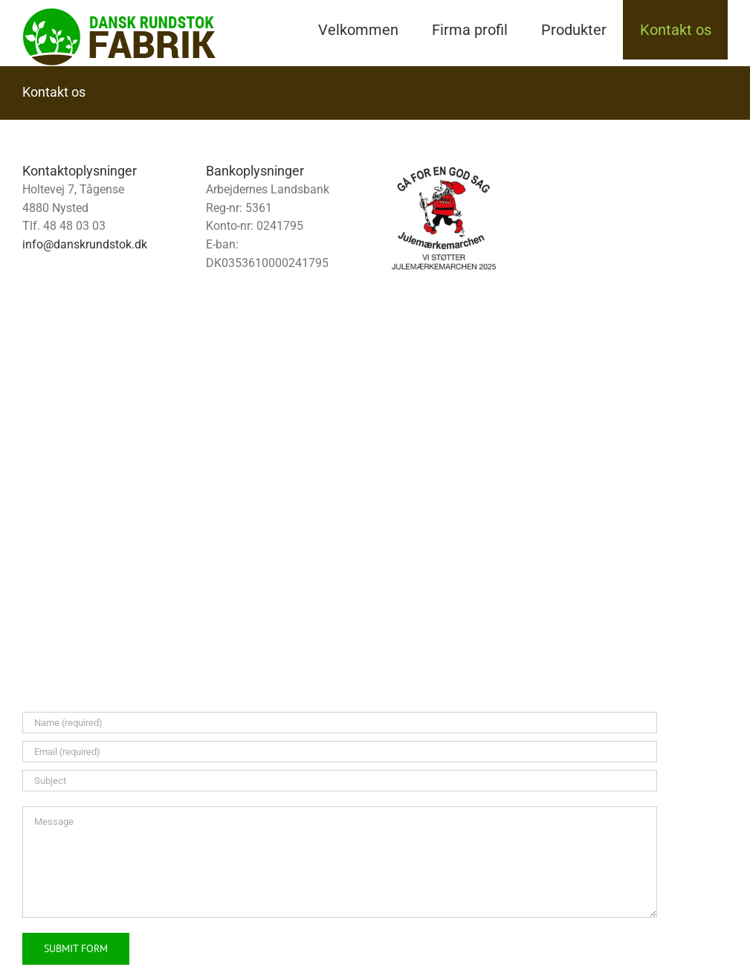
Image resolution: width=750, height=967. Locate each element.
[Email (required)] (339, 751)
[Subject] (339, 780)
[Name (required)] (339, 722)
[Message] (339, 862)
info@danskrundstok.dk (84, 244)
